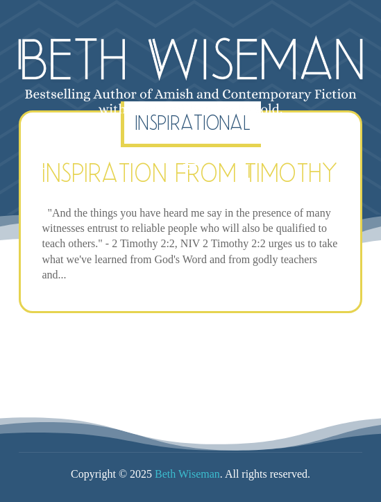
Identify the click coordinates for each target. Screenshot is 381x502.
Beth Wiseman (187, 474)
